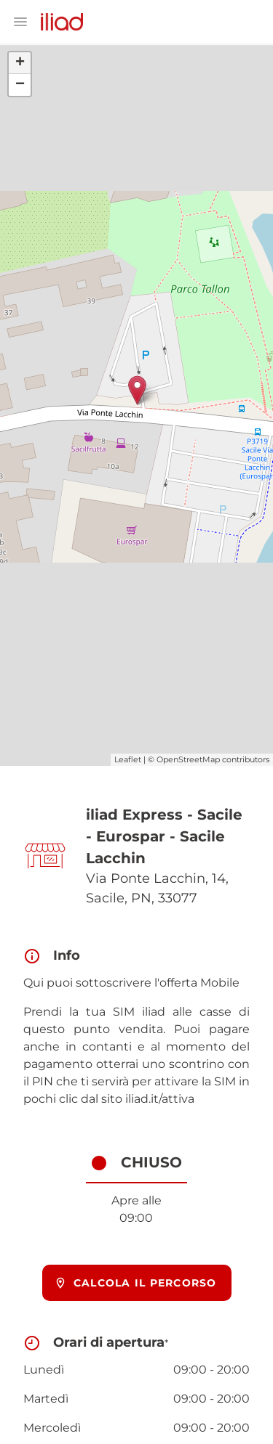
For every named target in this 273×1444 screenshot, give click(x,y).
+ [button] (20, 63)
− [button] (20, 85)
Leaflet (127, 759)
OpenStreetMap (188, 759)
